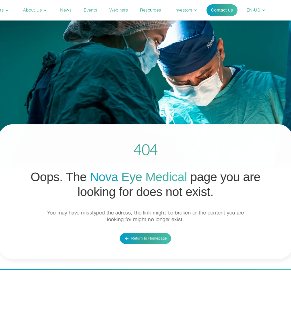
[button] (35, 10)
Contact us (222, 10)
